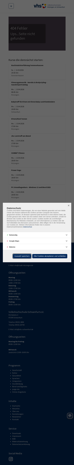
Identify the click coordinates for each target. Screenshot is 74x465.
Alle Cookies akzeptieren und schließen (50, 256)
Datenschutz (27, 227)
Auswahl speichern (22, 256)
